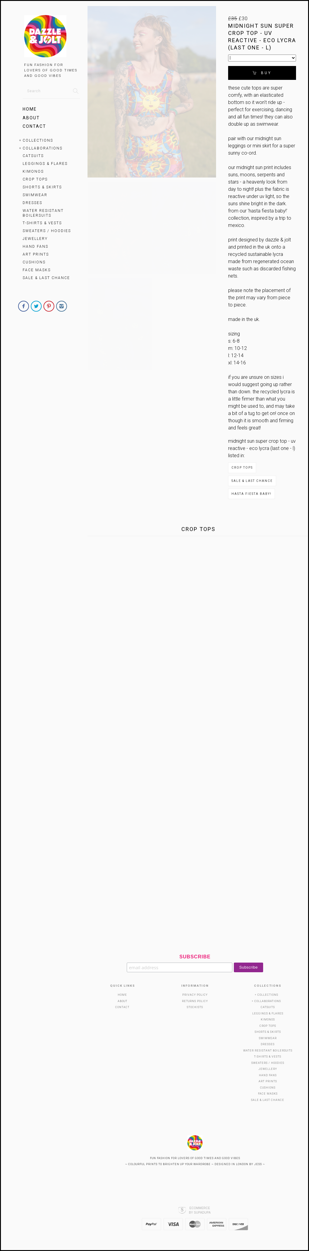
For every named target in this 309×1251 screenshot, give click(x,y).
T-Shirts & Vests (42, 223)
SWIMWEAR (35, 195)
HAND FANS (35, 246)
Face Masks (37, 270)
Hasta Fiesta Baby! (251, 493)
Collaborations (42, 148)
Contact (34, 126)
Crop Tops (35, 179)
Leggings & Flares (45, 164)
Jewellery (35, 239)
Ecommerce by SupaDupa (200, 1210)
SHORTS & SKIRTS (42, 187)
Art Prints (36, 254)
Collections (38, 140)
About (31, 117)
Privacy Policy (195, 994)
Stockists (195, 1007)
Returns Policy (195, 1001)
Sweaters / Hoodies (47, 231)
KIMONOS (33, 171)
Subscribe (194, 956)
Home (30, 109)
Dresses (32, 203)
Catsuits (33, 156)
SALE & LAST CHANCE (46, 278)
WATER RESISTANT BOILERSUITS (43, 213)
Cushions (34, 262)
